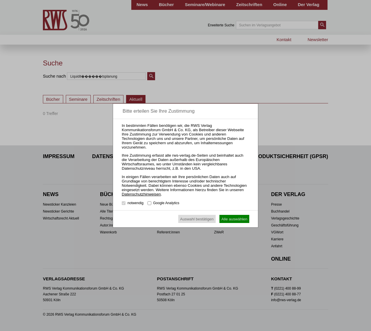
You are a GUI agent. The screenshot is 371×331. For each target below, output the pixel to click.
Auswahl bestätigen (197, 219)
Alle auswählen (234, 219)
